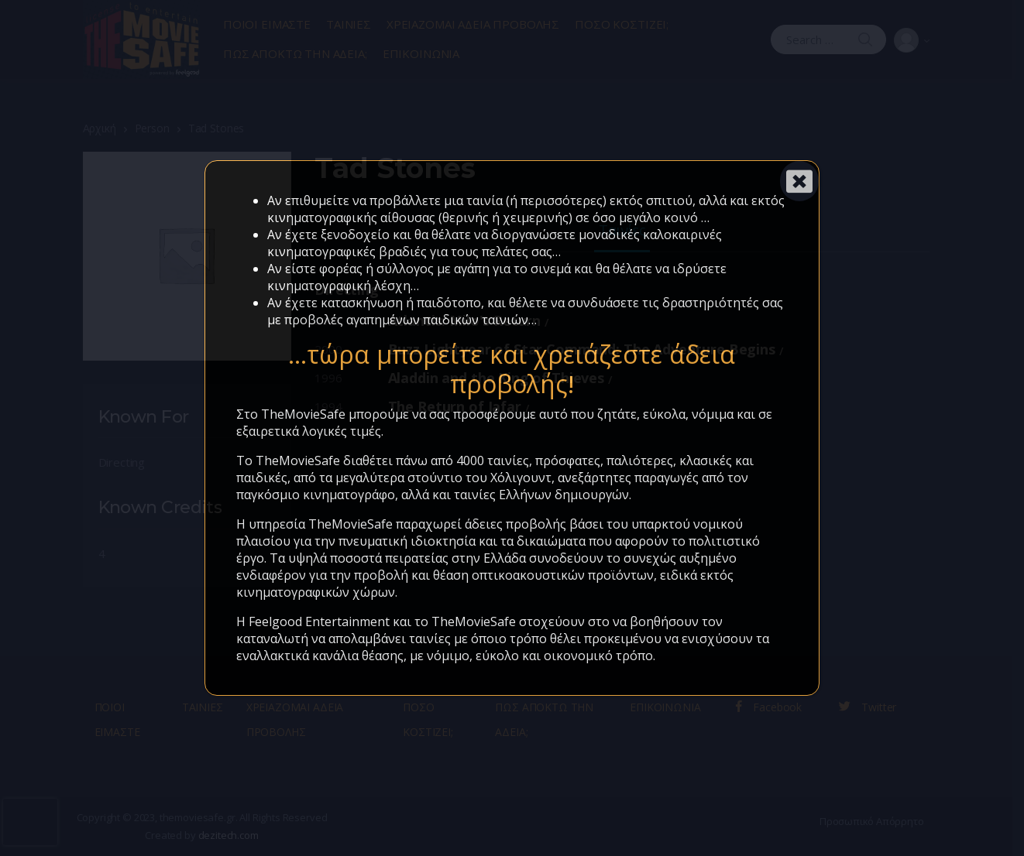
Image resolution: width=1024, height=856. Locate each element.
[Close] (799, 181)
